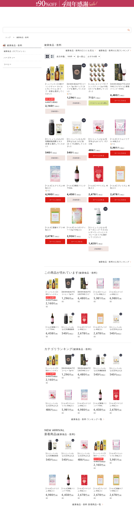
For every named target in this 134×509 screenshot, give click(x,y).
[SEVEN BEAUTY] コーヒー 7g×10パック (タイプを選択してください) (76, 87)
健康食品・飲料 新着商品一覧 (86, 504)
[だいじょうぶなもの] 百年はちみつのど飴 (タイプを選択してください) (77, 142)
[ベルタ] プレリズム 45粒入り (120, 186)
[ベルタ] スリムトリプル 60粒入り (119, 140)
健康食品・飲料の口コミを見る (80, 50)
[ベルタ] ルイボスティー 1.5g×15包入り (76, 228)
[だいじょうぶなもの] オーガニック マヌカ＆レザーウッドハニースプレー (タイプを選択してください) (98, 232)
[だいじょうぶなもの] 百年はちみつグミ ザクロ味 (98, 141)
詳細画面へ (55, 111)
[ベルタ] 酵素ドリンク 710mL (76, 186)
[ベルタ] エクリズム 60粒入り (55, 186)
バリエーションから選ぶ (98, 103)
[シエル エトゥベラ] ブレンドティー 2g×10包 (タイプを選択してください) (98, 87)
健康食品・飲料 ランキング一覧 (86, 419)
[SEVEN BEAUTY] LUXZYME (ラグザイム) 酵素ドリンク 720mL (120, 86)
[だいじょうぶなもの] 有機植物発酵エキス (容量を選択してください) (55, 142)
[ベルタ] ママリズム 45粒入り (98, 186)
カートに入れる (120, 100)
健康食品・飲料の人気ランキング (114, 50)
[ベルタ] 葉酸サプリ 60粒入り (55, 228)
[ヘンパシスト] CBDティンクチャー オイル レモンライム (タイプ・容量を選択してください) (54, 89)
